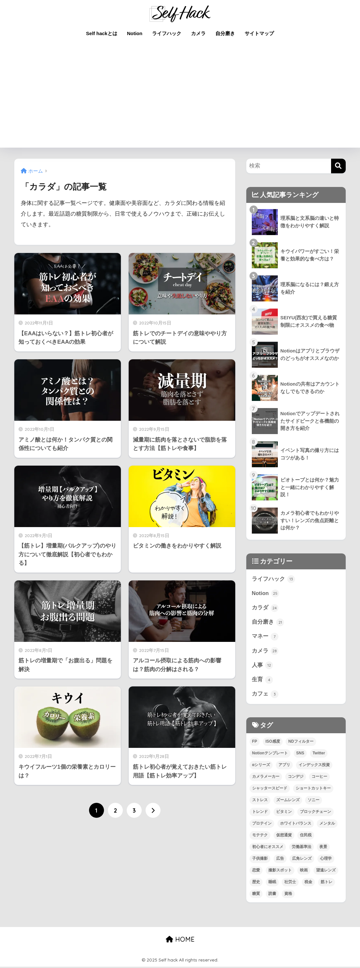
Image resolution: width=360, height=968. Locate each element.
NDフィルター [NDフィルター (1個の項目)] (300, 743)
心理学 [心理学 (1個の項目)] (326, 859)
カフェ (265, 695)
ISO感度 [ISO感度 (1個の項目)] (272, 743)
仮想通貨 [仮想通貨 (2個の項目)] (284, 836)
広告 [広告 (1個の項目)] (280, 859)
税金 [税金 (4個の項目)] (308, 883)
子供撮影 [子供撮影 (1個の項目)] (260, 859)
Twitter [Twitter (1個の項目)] (319, 754)
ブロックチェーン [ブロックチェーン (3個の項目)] (315, 813)
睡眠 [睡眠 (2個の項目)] (272, 883)
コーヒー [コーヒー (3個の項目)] (319, 778)
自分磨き (225, 33)
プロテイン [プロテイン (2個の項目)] (262, 824)
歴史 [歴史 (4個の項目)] (256, 883)
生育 (262, 681)
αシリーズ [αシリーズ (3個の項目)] (261, 766)
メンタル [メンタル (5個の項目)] (327, 824)
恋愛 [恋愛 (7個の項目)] (256, 871)
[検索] (338, 166)
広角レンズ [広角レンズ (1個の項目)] (302, 859)
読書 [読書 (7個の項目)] (272, 895)
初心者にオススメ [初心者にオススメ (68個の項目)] (267, 848)
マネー (265, 637)
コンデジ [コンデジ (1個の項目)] (295, 778)
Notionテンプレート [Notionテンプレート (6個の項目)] (270, 754)
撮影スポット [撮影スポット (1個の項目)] (280, 871)
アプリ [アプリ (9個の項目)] (284, 766)
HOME (180, 940)
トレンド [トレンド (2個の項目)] (260, 813)
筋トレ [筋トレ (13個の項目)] (326, 883)
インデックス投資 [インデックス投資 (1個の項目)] (314, 766)
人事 (262, 666)
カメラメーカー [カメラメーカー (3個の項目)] (265, 778)
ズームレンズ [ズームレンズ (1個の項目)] (288, 801)
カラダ (265, 608)
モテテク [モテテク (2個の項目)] (260, 836)
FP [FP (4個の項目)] (254, 743)
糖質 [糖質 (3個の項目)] (256, 895)
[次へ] (153, 810)
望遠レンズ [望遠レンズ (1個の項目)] (326, 871)
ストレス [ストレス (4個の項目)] (260, 801)
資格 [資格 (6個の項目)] (288, 895)
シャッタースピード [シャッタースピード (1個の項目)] (269, 789)
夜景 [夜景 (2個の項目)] (323, 848)
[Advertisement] (179, 98)
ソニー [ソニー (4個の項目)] (313, 801)
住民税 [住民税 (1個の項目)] (306, 836)
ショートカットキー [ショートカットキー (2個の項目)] (313, 789)
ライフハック (166, 33)
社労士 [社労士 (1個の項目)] (290, 883)
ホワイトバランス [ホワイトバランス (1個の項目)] (295, 824)
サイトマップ (259, 33)
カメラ (198, 33)
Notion (134, 33)
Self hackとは (101, 33)
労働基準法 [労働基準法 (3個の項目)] (301, 848)
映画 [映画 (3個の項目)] (304, 871)
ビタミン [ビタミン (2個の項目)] (284, 813)
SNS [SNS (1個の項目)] (300, 754)
